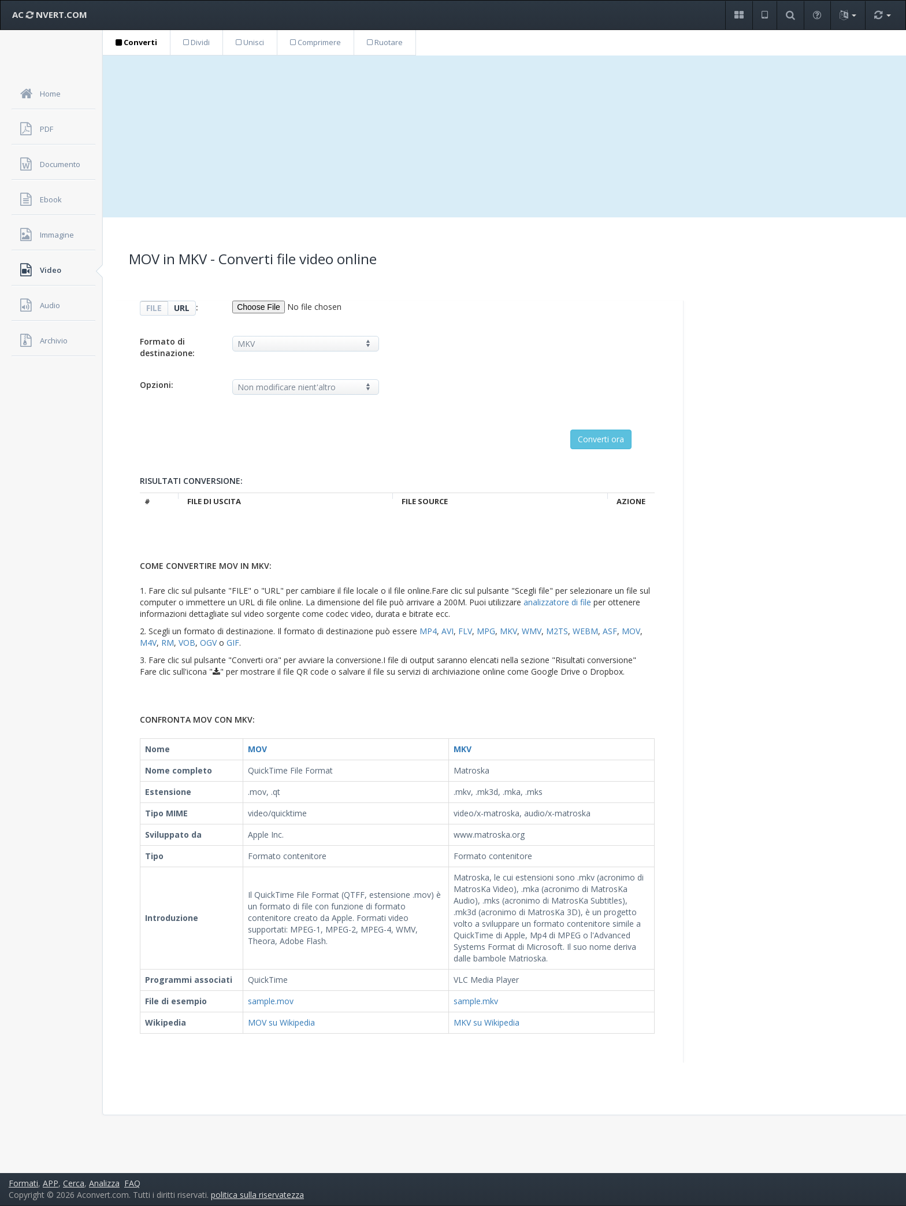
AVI (447, 631)
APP (50, 1183)
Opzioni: (156, 384)
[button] (738, 15)
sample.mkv (476, 1001)
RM (167, 642)
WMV (531, 631)
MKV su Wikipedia (486, 1022)
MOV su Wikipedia (281, 1022)
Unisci (250, 42)
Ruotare (385, 42)
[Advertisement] (504, 136)
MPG (486, 631)
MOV (631, 631)
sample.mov (271, 1001)
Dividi (196, 42)
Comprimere (315, 42)
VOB (187, 642)
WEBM (585, 631)
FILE (154, 307)
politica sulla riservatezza (257, 1194)
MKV (508, 631)
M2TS (557, 631)
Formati (23, 1183)
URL (182, 307)
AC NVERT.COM (49, 14)
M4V (148, 642)
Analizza (104, 1183)
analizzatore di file (557, 602)
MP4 (428, 631)
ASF (610, 631)
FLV (465, 631)
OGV (208, 642)
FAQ (132, 1183)
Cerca (73, 1183)
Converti (136, 42)
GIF (232, 642)
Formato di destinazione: (167, 347)
